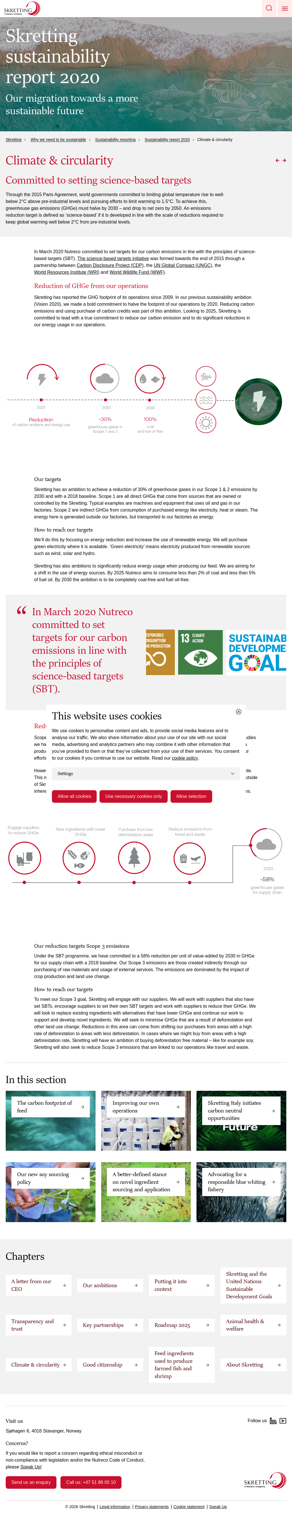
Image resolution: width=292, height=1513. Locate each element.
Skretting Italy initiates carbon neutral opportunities (234, 1110)
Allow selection (191, 796)
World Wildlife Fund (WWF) (137, 272)
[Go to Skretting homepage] (22, 8)
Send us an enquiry (31, 1482)
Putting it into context (171, 1285)
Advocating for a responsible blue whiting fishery (236, 1182)
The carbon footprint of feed (44, 1107)
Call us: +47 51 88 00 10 (91, 1482)
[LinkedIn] (273, 1420)
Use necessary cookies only (133, 796)
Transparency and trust (32, 1325)
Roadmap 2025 (172, 1325)
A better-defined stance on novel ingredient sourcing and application (141, 1182)
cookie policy (185, 758)
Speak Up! (31, 1466)
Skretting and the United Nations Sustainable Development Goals (249, 1285)
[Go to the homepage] (265, 1480)
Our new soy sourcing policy (43, 1178)
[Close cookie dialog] (238, 711)
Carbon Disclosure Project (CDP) (110, 265)
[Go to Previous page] (277, 160)
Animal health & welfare (245, 1325)
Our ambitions (100, 1285)
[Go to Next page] (284, 160)
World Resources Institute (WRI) (67, 272)
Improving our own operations (136, 1107)
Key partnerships (103, 1325)
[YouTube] (282, 1420)
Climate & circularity (35, 1365)
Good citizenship (102, 1365)
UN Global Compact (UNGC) (183, 265)
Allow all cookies (74, 796)
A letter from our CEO (31, 1285)
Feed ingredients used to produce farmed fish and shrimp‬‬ (174, 1364)
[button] (269, 8)
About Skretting (244, 1365)
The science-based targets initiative (113, 258)
